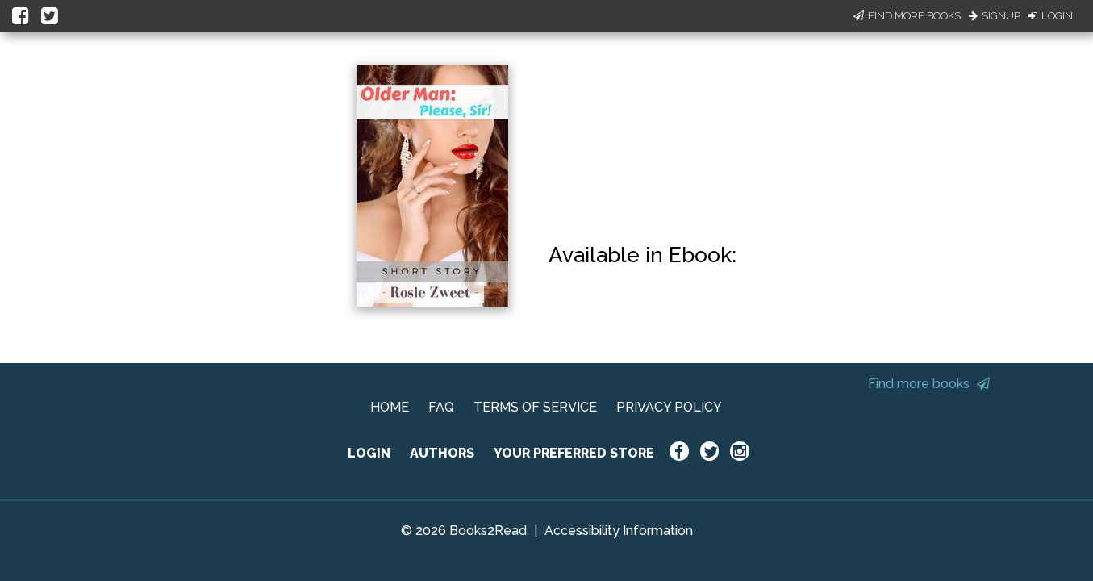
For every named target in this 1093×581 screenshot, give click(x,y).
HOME (389, 407)
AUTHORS (442, 453)
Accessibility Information (618, 530)
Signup (994, 16)
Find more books (929, 383)
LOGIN (369, 453)
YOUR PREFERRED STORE (574, 453)
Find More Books (907, 16)
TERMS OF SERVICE (535, 407)
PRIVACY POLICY (669, 407)
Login (1050, 16)
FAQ (441, 407)
